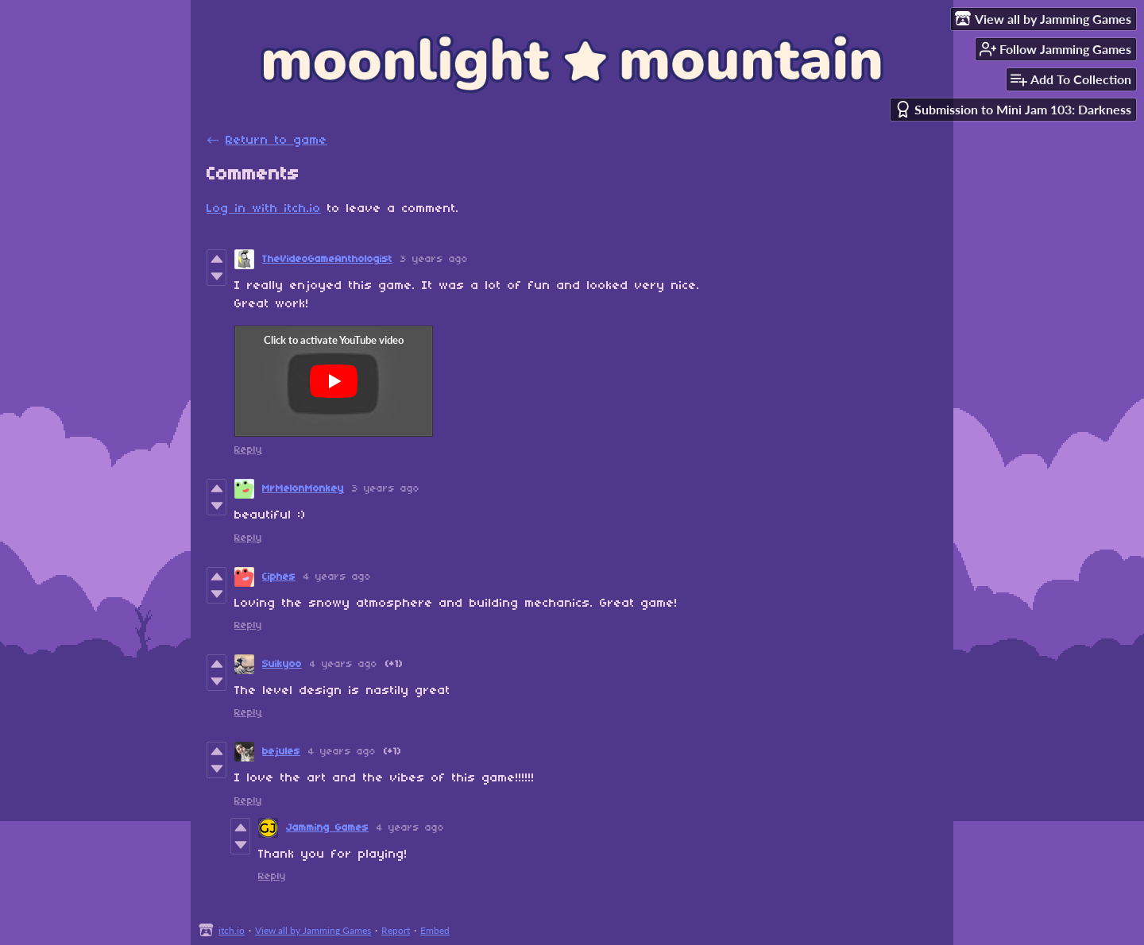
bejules (281, 751)
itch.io (231, 930)
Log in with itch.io (264, 208)
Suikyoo (282, 664)
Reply (248, 450)
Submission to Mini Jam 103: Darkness (1013, 109)
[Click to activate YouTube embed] (333, 381)
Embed (435, 930)
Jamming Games (327, 828)
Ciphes (279, 577)
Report (395, 930)
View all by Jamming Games (313, 930)
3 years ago (434, 259)
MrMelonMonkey (303, 489)
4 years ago (337, 577)
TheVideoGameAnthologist (327, 259)
